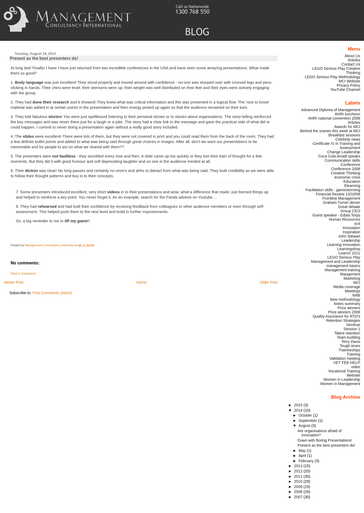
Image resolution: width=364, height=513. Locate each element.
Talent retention (347, 333)
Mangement (350, 274)
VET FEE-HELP (346, 363)
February (306, 461)
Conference (350, 164)
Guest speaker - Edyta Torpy (336, 215)
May (302, 450)
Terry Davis (350, 341)
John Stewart (349, 236)
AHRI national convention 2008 (334, 118)
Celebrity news (347, 139)
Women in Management (340, 384)
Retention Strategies (343, 320)
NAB (356, 295)
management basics (343, 266)
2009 (298, 487)
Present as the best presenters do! (326, 445)
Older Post (269, 282)
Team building (348, 337)
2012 (298, 471)
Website (353, 375)
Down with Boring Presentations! (325, 440)
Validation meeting (344, 358)
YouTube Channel (345, 89)
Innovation (351, 228)
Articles (354, 60)
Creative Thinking (345, 173)
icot (357, 223)
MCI (356, 282)
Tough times (350, 346)
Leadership (351, 240)
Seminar (353, 325)
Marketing (352, 278)
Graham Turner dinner (341, 202)
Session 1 (352, 329)
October (305, 415)
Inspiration (351, 232)
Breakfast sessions (344, 135)
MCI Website (349, 81)
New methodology (345, 299)
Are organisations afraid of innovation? (320, 433)
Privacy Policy (348, 85)
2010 (298, 481)
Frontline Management (341, 198)
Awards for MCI (347, 127)
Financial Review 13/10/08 (338, 194)
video (355, 367)
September (308, 420)
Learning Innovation (343, 245)
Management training (342, 270)
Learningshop (348, 249)
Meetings (352, 291)
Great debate (349, 207)
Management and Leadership (335, 261)
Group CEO (350, 211)
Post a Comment (23, 273)
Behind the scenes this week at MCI (330, 131)
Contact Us (351, 64)
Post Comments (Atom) (52, 293)
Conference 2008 (345, 169)
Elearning (352, 186)
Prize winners (348, 308)
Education (351, 181)
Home (141, 282)
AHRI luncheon (347, 114)
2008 (298, 492)
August (304, 425)
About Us (352, 56)
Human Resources (344, 219)
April (302, 455)
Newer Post (13, 282)
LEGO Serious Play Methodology (332, 77)
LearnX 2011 (349, 253)
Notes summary (347, 304)
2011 (298, 476)
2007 (298, 497)
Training (353, 354)
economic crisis (347, 177)
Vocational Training (344, 371)
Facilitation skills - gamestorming (333, 190)
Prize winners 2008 (344, 312)
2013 (298, 466)
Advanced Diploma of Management (330, 110)
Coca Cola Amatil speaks (339, 156)
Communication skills (342, 160)
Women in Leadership (341, 379)
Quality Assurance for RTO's (336, 316)
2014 (298, 410)
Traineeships (349, 350)
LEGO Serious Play (343, 257)
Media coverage (346, 287)
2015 (298, 405)
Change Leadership (343, 152)
